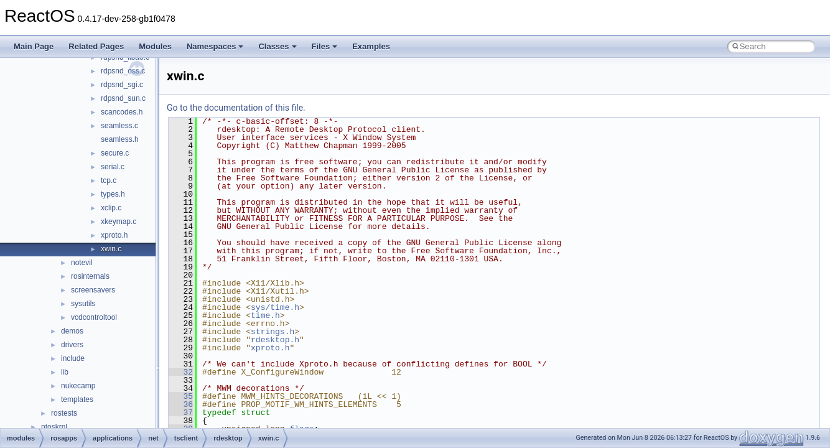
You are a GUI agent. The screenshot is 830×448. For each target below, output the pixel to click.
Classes (277, 46)
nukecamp (78, 385)
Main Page (34, 46)
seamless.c (119, 125)
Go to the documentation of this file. (236, 108)
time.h (265, 315)
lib (64, 372)
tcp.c (108, 180)
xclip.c (111, 207)
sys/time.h (275, 307)
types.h (113, 194)
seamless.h (120, 139)
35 (181, 396)
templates (77, 399)
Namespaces (215, 46)
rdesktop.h (275, 339)
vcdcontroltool (94, 317)
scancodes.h (121, 112)
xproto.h (114, 235)
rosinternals (90, 276)
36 (181, 404)
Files (325, 46)
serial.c (112, 166)
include (73, 358)
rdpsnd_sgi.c (122, 84)
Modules (155, 46)
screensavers (93, 290)
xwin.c (111, 249)
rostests (64, 413)
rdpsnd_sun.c (123, 98)
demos (72, 331)
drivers (72, 344)
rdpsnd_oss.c (123, 71)
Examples (371, 46)
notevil (82, 262)
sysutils (83, 303)
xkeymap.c (118, 221)
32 (181, 372)
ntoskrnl (54, 426)
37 (181, 412)
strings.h (272, 331)
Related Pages (96, 46)
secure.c (115, 153)
